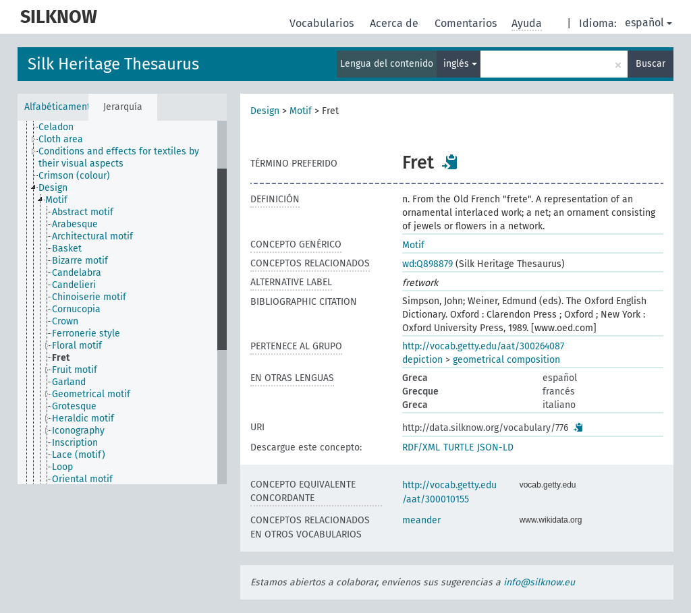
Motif (300, 111)
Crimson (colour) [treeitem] (74, 175)
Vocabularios (322, 23)
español (648, 22)
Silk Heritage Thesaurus (113, 64)
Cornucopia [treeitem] (76, 309)
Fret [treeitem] (61, 357)
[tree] (122, 302)
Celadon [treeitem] (56, 127)
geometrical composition (506, 360)
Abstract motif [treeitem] (82, 212)
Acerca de (395, 23)
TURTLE (458, 447)
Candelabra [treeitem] (76, 273)
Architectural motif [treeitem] (92, 236)
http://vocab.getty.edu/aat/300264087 (483, 346)
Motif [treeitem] (56, 200)
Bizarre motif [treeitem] (80, 260)
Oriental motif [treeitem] (82, 479)
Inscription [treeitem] (75, 442)
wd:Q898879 (427, 264)
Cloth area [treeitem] (60, 139)
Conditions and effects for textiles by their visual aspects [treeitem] (118, 157)
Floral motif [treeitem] (77, 345)
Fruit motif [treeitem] (74, 370)
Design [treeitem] (52, 188)
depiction (422, 360)
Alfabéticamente (56, 107)
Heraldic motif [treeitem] (83, 418)
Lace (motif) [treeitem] (78, 455)
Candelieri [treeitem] (74, 285)
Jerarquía (122, 107)
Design (264, 111)
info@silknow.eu (539, 582)
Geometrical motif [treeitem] (91, 394)
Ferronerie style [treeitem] (86, 333)
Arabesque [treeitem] (75, 224)
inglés (460, 63)
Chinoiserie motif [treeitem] (89, 297)
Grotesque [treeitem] (74, 406)
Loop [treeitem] (62, 467)
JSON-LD (495, 447)
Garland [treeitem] (69, 382)
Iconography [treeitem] (78, 430)
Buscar (650, 63)
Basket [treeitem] (67, 248)
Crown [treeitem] (65, 321)
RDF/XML (421, 447)
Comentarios (467, 23)
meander (421, 520)
